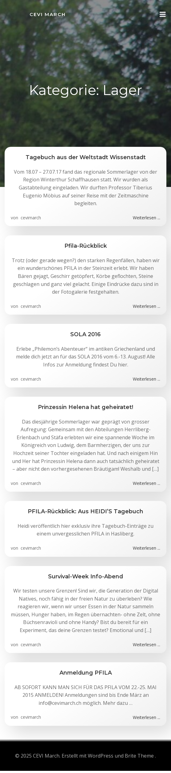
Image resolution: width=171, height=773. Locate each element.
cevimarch (30, 218)
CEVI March (48, 14)
